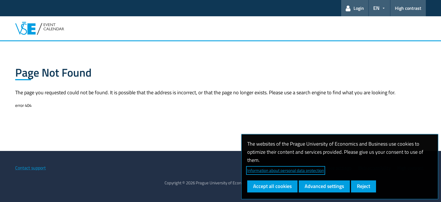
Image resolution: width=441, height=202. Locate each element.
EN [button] (376, 8)
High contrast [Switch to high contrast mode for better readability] (408, 8)
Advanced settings (324, 186)
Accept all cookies (272, 186)
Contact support (30, 167)
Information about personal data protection (285, 170)
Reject (363, 186)
